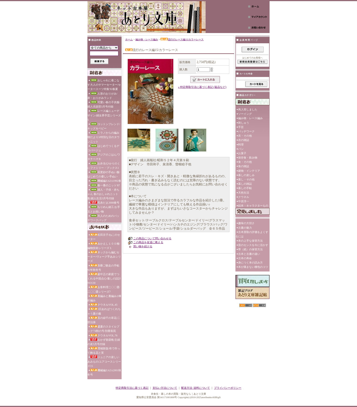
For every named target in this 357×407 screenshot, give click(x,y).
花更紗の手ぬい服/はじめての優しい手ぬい (103, 174)
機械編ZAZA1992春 (105, 180)
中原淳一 (243, 201)
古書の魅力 (245, 227)
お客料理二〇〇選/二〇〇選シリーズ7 (103, 289)
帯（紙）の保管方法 (250, 249)
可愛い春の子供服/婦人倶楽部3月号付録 (103, 104)
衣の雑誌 (243, 140)
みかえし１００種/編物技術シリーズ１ (103, 246)
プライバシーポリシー (227, 387)
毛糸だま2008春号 (104, 202)
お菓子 (242, 153)
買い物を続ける (142, 246)
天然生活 (243, 192)
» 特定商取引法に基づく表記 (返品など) (202, 87)
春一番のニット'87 (105, 185)
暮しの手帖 (245, 188)
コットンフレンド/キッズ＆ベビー (103, 126)
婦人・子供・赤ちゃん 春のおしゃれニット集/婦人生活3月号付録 (103, 194)
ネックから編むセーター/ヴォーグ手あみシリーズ (104, 257)
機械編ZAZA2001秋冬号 (104, 372)
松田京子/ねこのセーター (103, 237)
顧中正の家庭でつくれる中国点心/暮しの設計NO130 (104, 278)
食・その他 (245, 162)
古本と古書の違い (249, 254)
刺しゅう (243, 122)
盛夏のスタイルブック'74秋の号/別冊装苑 (103, 329)
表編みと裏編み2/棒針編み (104, 298)
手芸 (241, 127)
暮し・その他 (246, 179)
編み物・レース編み (146, 39)
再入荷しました (247, 109)
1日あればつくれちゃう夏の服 (104, 311)
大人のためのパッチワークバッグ (103, 218)
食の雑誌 (243, 166)
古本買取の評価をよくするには (251, 234)
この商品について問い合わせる (152, 238)
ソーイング (245, 113)
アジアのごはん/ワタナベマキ (103, 157)
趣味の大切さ (246, 223)
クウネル (243, 197)
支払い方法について (165, 387)
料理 (241, 144)
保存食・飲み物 (247, 157)
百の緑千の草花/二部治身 (103, 320)
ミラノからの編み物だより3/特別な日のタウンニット (103, 137)
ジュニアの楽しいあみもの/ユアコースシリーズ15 (104, 361)
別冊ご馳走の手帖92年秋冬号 (103, 267)
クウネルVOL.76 (103, 335)
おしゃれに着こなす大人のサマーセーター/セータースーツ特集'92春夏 (104, 85)
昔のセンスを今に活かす (253, 245)
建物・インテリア (249, 170)
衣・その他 (245, 135)
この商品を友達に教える (148, 242)
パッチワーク (246, 131)
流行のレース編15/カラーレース (182, 39)
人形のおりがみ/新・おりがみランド (102, 96)
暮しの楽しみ (246, 175)
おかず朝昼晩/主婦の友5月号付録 (103, 342)
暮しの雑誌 (245, 183)
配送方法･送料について (195, 387)
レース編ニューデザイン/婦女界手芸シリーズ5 (104, 115)
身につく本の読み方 (250, 262)
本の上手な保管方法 (250, 240)
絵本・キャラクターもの (253, 205)
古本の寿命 (245, 258)
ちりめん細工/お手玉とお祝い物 (103, 209)
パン (241, 149)
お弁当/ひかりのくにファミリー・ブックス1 (103, 165)
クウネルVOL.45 (103, 304)
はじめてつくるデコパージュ (103, 148)
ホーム (129, 39)
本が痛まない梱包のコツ (253, 267)
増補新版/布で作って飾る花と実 (103, 350)
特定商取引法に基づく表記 (132, 387)
